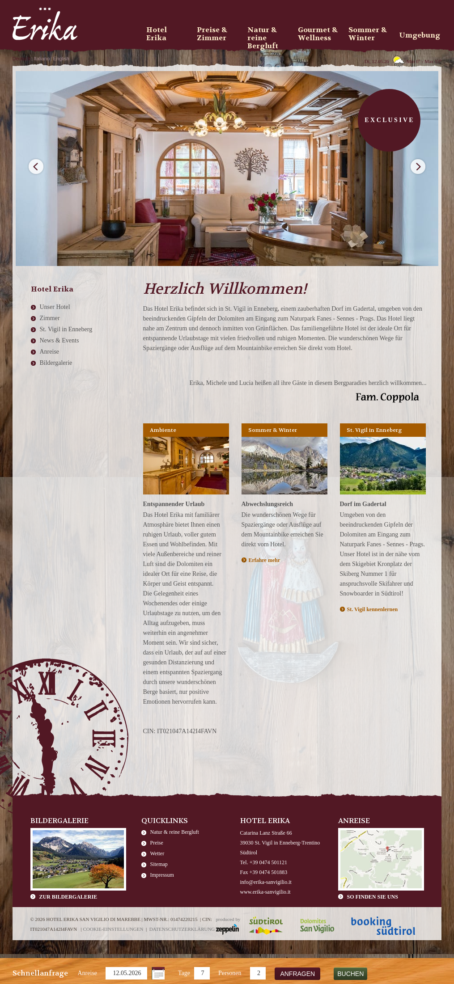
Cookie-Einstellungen (113, 929)
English (61, 58)
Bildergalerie (56, 362)
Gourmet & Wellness (318, 34)
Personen (229, 973)
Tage (184, 973)
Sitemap (159, 864)
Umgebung (419, 35)
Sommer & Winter (367, 34)
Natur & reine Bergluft (174, 832)
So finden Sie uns (372, 897)
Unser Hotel (55, 307)
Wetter (157, 853)
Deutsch (21, 58)
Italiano (42, 58)
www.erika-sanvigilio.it (265, 892)
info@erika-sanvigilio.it (266, 882)
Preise (156, 843)
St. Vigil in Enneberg (66, 329)
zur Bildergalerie (68, 897)
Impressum (162, 875)
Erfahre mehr (264, 560)
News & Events (59, 340)
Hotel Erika (156, 34)
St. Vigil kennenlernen (372, 609)
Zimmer (50, 318)
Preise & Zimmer (212, 34)
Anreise (88, 973)
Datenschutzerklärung (182, 929)
